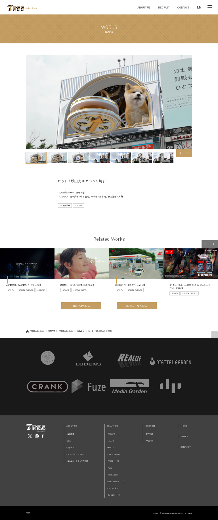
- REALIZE (110, 447)
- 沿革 (68, 440)
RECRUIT (163, 7)
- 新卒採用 (149, 434)
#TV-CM (11, 290)
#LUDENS (78, 205)
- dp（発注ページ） (114, 495)
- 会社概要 (70, 434)
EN (199, 7)
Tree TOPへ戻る (81, 305)
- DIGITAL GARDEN (113, 454)
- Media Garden (112, 475)
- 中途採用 (149, 440)
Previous (180, 153)
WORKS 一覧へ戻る (136, 305)
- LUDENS (110, 440)
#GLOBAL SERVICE (190, 293)
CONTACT (183, 7)
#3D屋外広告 (65, 205)
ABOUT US (143, 7)
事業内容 (51, 331)
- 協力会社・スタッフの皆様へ (77, 461)
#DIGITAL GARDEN (26, 290)
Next (188, 153)
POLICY (28, 513)
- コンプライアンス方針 (75, 454)
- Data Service (112, 488)
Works (184, 436)
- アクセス (70, 447)
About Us (71, 425)
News (184, 425)
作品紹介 (80, 331)
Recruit (150, 425)
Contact (186, 446)
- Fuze (109, 468)
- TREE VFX (111, 434)
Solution (112, 425)
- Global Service (113, 481)
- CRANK (110, 461)
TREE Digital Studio (37, 331)
